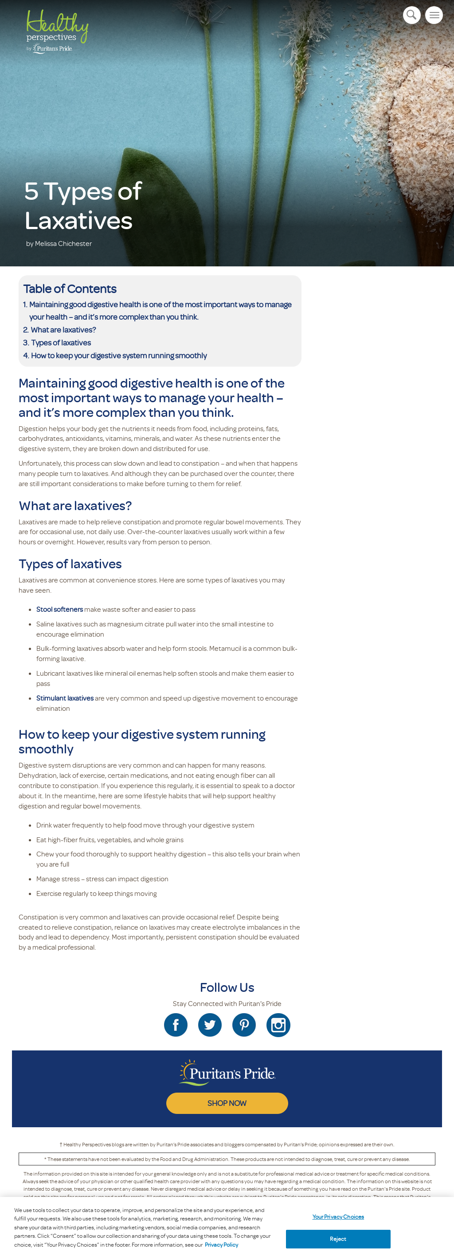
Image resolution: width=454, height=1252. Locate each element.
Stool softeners (59, 609)
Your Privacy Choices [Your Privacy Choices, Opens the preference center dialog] (338, 1222)
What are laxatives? (63, 329)
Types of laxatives (61, 342)
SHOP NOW (227, 1103)
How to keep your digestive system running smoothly (119, 355)
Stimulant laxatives (65, 697)
